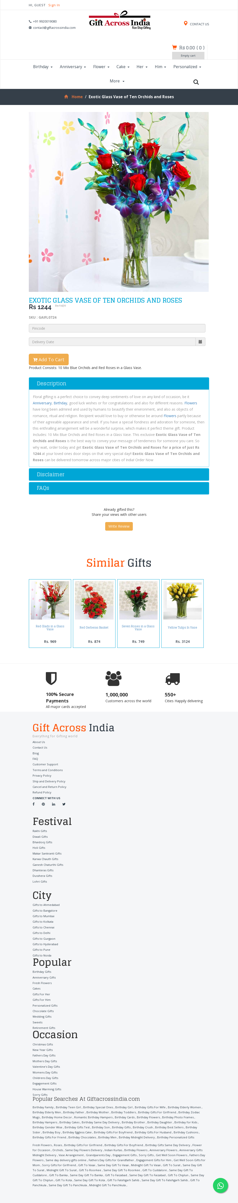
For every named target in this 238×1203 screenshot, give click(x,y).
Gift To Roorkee (90, 1170)
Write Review (119, 526)
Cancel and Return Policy (49, 787)
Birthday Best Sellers (169, 1127)
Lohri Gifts (40, 881)
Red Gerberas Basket (94, 627)
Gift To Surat (171, 1165)
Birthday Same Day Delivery (101, 1122)
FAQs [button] (43, 488)
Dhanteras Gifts (43, 870)
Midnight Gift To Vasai (146, 1165)
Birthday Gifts (42, 972)
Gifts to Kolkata (43, 921)
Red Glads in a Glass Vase (50, 628)
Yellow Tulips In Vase (182, 627)
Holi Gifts (39, 848)
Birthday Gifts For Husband (153, 1132)
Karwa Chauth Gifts (45, 859)
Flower (101, 66)
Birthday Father (73, 1112)
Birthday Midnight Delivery (137, 1137)
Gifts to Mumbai (43, 916)
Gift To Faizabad (116, 1175)
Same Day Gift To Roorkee (121, 1170)
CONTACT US (196, 24)
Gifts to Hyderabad (45, 944)
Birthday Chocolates (82, 1137)
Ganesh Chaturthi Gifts (48, 864)
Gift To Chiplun (178, 1175)
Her (142, 66)
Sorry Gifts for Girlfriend (59, 1165)
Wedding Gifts (42, 1016)
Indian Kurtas (113, 1150)
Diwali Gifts (40, 836)
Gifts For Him (42, 1000)
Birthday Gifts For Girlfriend (157, 1112)
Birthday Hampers (45, 1122)
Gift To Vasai (86, 1165)
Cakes (36, 988)
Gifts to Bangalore (45, 910)
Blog (36, 753)
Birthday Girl (124, 1107)
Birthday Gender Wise (47, 1127)
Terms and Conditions (48, 770)
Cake (123, 66)
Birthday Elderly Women (184, 1107)
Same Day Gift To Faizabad (147, 1175)
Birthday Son (101, 1127)
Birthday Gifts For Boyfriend (113, 1132)
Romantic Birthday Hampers (93, 1117)
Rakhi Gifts (40, 831)
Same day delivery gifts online (66, 1160)
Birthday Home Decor (57, 1117)
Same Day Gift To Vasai (113, 1165)
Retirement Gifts (44, 1028)
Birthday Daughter (159, 1122)
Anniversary (73, 66)
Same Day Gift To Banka (86, 1175)
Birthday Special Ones (98, 1107)
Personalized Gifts (45, 1005)
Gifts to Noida (42, 955)
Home (73, 96)
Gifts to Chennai (43, 927)
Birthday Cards (125, 1117)
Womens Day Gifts (45, 1072)
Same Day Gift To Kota (89, 1180)
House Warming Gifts (47, 1089)
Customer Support (45, 764)
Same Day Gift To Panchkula (68, 1185)
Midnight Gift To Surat (62, 1170)
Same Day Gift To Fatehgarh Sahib (165, 1180)
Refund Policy (42, 792)
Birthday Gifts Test (77, 1127)
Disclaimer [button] (50, 474)
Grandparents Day (98, 1155)
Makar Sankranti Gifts (47, 853)
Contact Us (40, 747)
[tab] (119, 384)
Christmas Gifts (43, 1044)
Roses (58, 1145)
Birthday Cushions (186, 1132)
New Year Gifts (43, 1050)
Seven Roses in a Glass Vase (138, 628)
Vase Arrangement (71, 1155)
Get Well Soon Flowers (171, 1155)
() (191, 47)
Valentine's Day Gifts (46, 1066)
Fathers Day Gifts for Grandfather (111, 1160)
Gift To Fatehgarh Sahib (123, 1180)
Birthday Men (107, 1137)
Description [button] (51, 383)
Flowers (190, 403)
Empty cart (188, 55)
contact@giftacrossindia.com (54, 28)
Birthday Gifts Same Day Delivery (167, 1145)
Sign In (54, 5)
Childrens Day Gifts (45, 1077)
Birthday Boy (51, 1132)
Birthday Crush (143, 1127)
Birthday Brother (133, 1122)
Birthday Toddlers (123, 1112)
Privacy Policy (42, 775)
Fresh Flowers (42, 983)
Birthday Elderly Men (47, 1112)
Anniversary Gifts (44, 977)
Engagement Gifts (44, 1083)
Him (160, 66)
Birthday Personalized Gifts (175, 1137)
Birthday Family (43, 1107)
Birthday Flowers (148, 1117)
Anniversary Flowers (163, 1150)
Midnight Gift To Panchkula (107, 1185)
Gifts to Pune (41, 949)
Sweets (37, 1022)
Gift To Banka (58, 1175)
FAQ (35, 759)
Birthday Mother (97, 1112)
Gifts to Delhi (41, 933)
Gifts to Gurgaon (44, 938)
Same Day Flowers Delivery (83, 1150)
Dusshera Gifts (42, 876)
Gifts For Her (41, 994)
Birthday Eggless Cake (77, 1132)
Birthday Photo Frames (178, 1117)
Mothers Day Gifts (45, 1061)
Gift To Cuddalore (154, 1170)
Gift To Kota (63, 1180)
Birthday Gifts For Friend (49, 1137)
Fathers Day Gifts (44, 1055)
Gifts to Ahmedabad (46, 905)
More (117, 81)
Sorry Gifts (40, 1095)
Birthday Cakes (69, 1122)
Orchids (57, 1150)
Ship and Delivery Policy (49, 781)
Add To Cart (48, 359)
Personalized (187, 66)
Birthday (43, 66)
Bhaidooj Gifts (42, 842)
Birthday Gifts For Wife (150, 1107)
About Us (39, 742)
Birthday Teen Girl (68, 1107)
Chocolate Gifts (43, 1011)
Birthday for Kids (185, 1122)
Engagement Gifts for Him (153, 1160)
